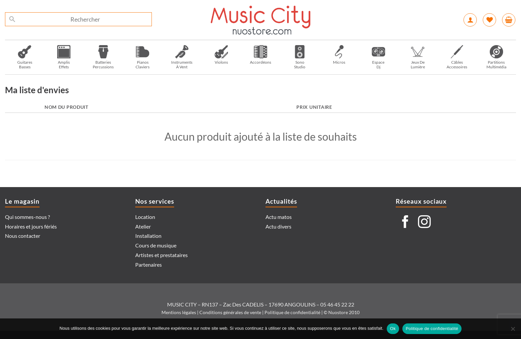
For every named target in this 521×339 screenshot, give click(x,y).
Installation (148, 236)
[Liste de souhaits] (489, 20)
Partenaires (148, 264)
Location (145, 217)
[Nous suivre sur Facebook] (405, 223)
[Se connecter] (470, 20)
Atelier (143, 226)
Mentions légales (178, 312)
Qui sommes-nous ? (27, 217)
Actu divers (278, 226)
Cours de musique (155, 245)
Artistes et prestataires (161, 255)
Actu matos (278, 217)
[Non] (512, 330)
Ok (393, 328)
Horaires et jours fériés (31, 226)
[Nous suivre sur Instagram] (424, 223)
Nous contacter (22, 236)
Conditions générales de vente (230, 312)
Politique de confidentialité (292, 312)
